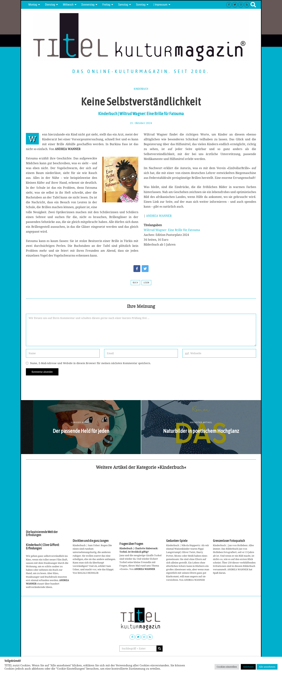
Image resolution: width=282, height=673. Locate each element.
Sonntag (140, 4)
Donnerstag (88, 4)
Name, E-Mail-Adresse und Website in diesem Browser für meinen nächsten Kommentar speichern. (90, 363)
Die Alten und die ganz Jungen (91, 541)
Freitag (106, 4)
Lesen (146, 282)
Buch (135, 282)
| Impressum (160, 4)
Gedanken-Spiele (176, 541)
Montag (32, 4)
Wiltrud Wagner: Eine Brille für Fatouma (172, 230)
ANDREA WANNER (159, 216)
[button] (159, 648)
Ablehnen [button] (248, 666)
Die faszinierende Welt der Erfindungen (42, 533)
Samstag (123, 4)
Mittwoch (68, 4)
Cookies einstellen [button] (227, 666)
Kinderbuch (141, 88)
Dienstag (50, 4)
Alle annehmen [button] (267, 666)
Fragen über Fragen (131, 544)
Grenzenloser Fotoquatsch (229, 541)
